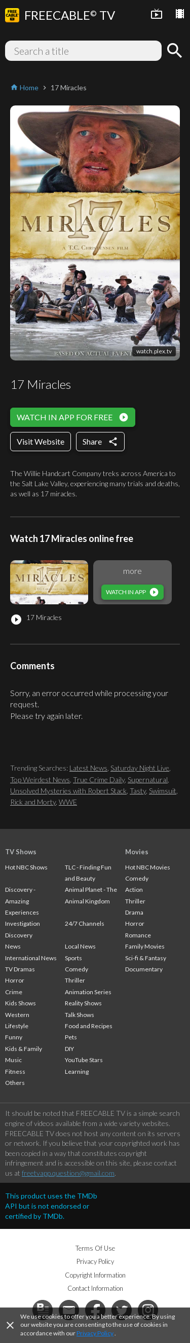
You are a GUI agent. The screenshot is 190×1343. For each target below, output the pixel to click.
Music (13, 1060)
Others (15, 1082)
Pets (71, 1037)
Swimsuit (162, 790)
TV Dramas (20, 969)
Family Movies (145, 946)
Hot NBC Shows (26, 867)
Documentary (144, 969)
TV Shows (20, 852)
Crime (13, 992)
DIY (69, 1048)
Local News (80, 946)
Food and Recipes (88, 1026)
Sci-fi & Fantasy (145, 958)
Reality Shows (83, 1003)
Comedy (76, 969)
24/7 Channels (84, 923)
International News (31, 958)
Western (17, 1015)
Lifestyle (16, 1026)
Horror (14, 980)
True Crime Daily (99, 779)
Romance (138, 935)
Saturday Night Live (139, 768)
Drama (134, 912)
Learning (77, 1071)
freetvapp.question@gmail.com (68, 1173)
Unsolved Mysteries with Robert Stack (68, 790)
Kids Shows (20, 1003)
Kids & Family (23, 1048)
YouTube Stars (84, 1060)
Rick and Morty (33, 801)
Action (134, 889)
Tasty (138, 790)
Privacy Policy (95, 1333)
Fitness (15, 1071)
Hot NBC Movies (147, 867)
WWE (68, 801)
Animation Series (88, 992)
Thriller (75, 980)
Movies (136, 852)
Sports (73, 958)
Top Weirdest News (40, 779)
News (13, 946)
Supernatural (148, 779)
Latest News (88, 768)
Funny (13, 1037)
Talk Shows (79, 1015)
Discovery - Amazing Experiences (22, 901)
